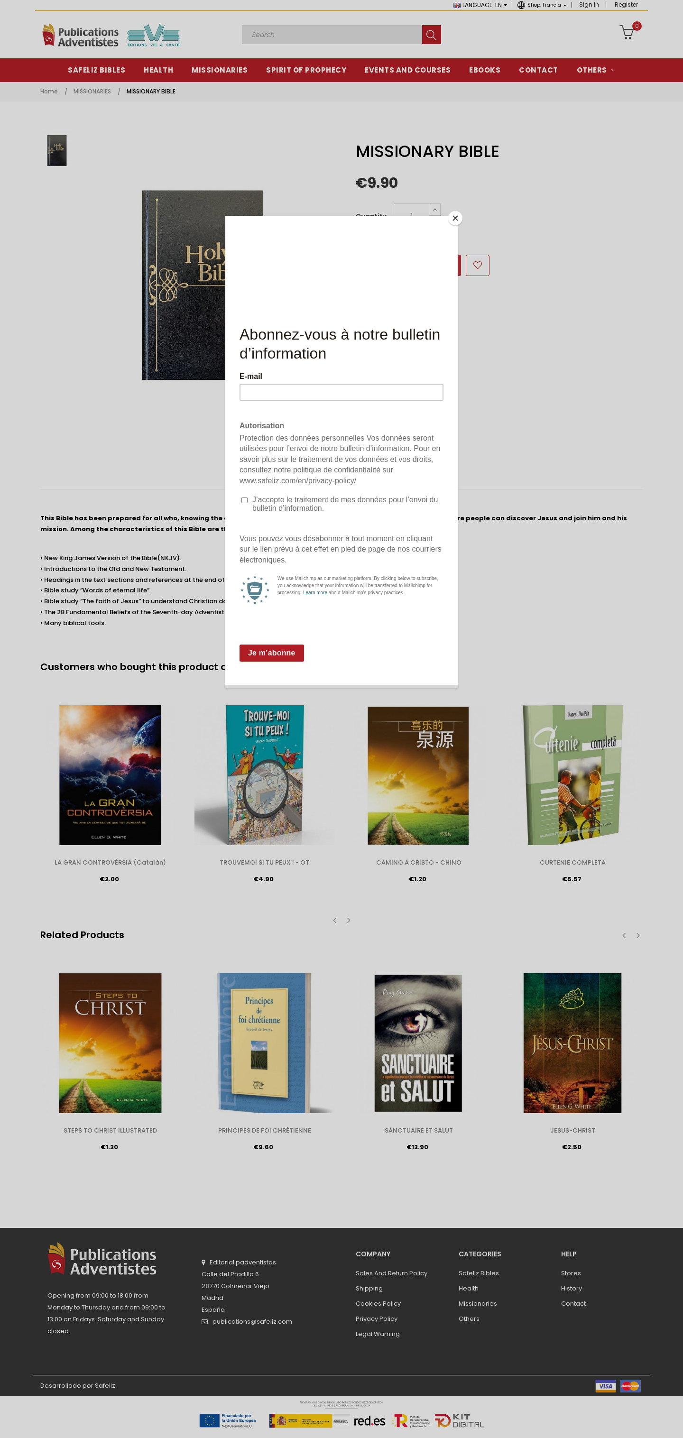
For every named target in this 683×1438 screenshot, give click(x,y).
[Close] (455, 218)
